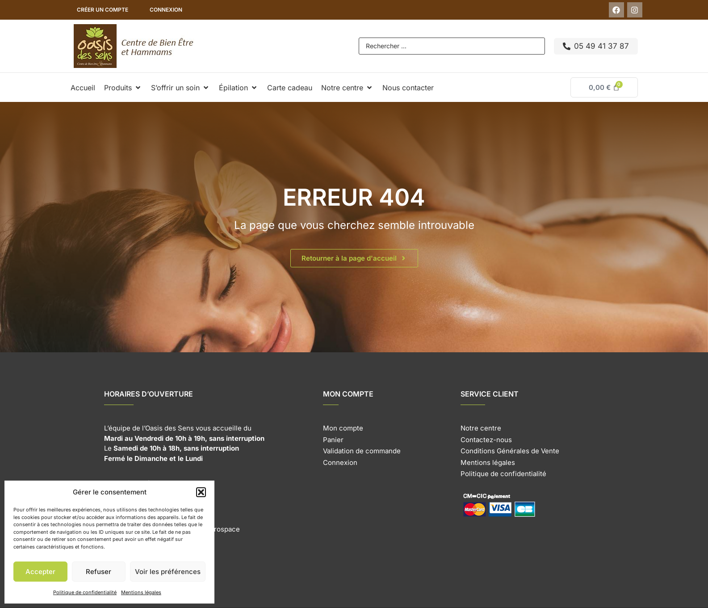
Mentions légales (141, 592)
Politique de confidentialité (85, 592)
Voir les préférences (168, 571)
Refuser (98, 571)
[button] (201, 492)
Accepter (40, 571)
